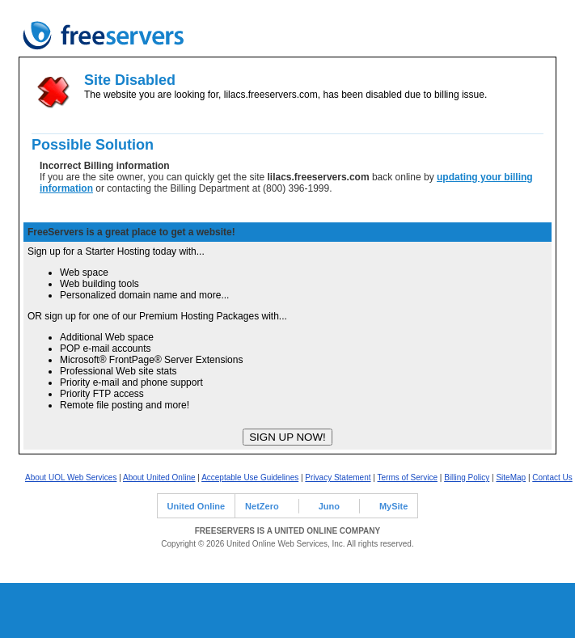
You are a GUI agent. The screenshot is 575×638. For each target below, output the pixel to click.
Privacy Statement (337, 477)
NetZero (262, 506)
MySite (393, 506)
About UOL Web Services (70, 477)
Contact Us (552, 477)
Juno (329, 506)
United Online (196, 506)
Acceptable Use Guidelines (249, 477)
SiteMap (511, 477)
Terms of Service (408, 477)
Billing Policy (466, 477)
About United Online (159, 477)
